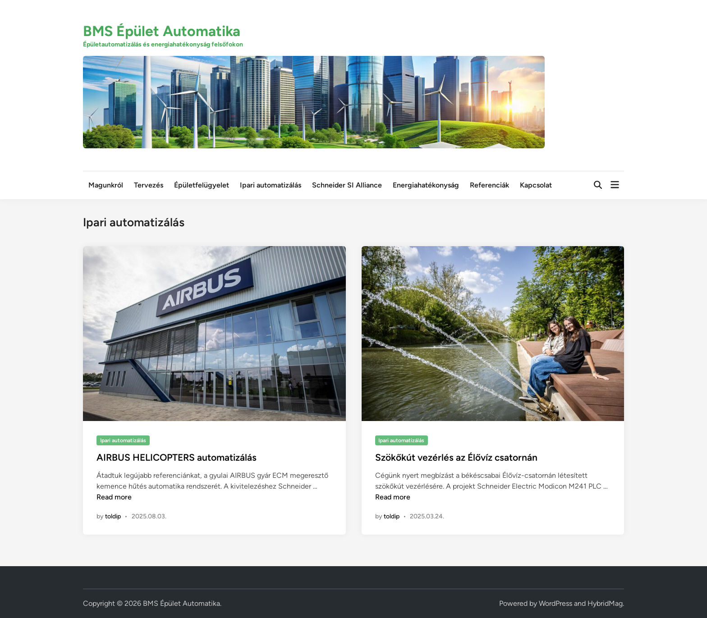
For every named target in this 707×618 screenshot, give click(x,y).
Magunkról (105, 185)
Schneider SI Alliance (347, 185)
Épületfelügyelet (201, 185)
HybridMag (605, 603)
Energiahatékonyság (426, 185)
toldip (113, 516)
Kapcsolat (536, 185)
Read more (114, 497)
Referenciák (489, 185)
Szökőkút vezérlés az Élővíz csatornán (456, 457)
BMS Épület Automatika (161, 31)
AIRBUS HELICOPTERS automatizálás (176, 457)
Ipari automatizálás (270, 185)
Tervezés (148, 185)
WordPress (555, 603)
